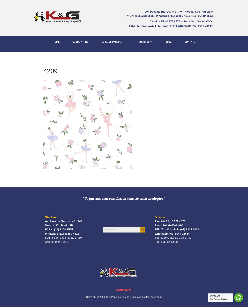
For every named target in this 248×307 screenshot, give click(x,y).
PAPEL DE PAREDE (112, 42)
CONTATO (189, 42)
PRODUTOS (144, 42)
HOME (56, 42)
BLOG (168, 42)
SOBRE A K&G (80, 42)
